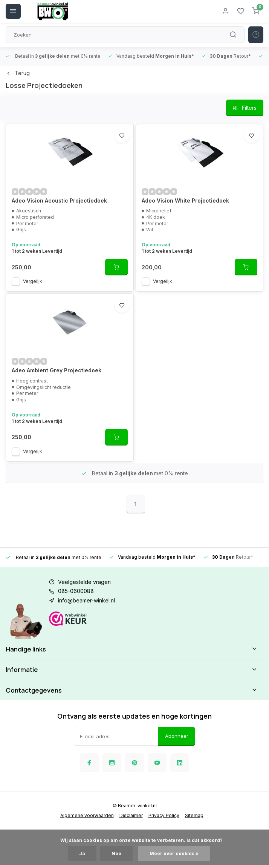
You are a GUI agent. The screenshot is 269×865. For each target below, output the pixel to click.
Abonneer (176, 736)
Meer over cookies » (174, 853)
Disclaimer (131, 815)
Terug (18, 73)
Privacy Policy (163, 815)
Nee (116, 853)
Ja (82, 853)
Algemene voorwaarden (87, 815)
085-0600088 (76, 591)
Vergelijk (32, 281)
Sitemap (194, 815)
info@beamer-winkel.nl (86, 600)
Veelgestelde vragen (84, 582)
